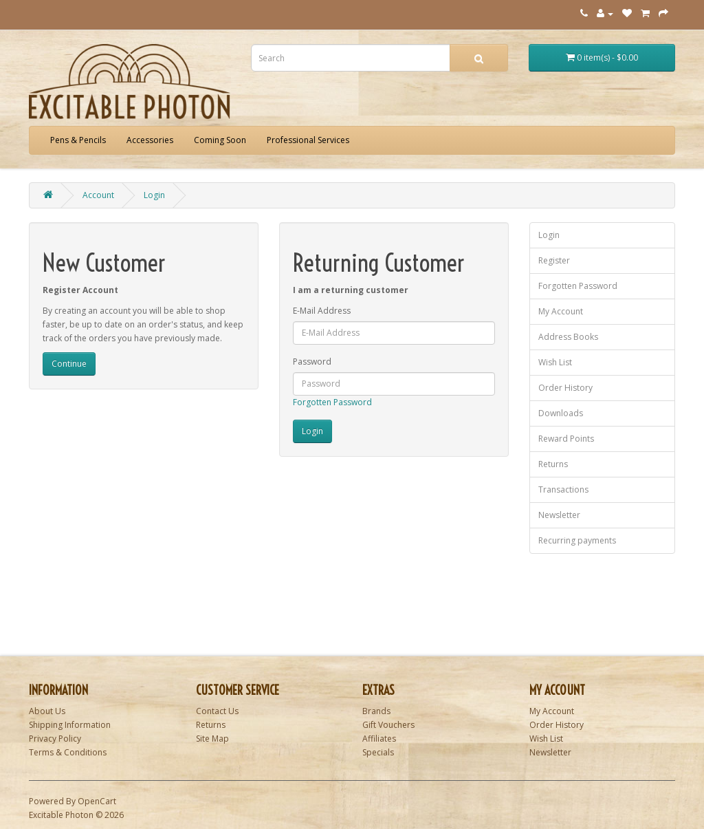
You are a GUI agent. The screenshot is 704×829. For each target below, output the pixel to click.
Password (312, 361)
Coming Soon (220, 140)
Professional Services (308, 140)
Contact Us (217, 711)
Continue (69, 363)
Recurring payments (577, 540)
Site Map (212, 738)
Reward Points (566, 438)
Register (554, 260)
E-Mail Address (322, 310)
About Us (47, 711)
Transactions (563, 489)
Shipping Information (70, 725)
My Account (560, 311)
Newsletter (559, 515)
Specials (378, 752)
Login (154, 195)
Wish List (555, 362)
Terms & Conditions (68, 752)
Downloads (560, 413)
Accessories (149, 140)
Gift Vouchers (388, 725)
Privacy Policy (55, 738)
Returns (553, 464)
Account (98, 195)
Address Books (568, 337)
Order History (565, 388)
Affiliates (379, 738)
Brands (376, 711)
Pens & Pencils (78, 140)
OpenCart (97, 801)
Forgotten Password (332, 402)
